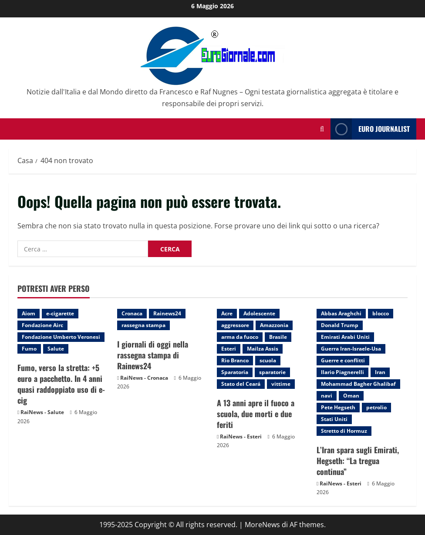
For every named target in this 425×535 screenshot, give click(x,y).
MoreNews (262, 524)
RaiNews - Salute (42, 412)
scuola (268, 360)
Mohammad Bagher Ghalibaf (358, 384)
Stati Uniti (334, 419)
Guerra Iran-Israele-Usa (351, 348)
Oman (351, 395)
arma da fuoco (239, 337)
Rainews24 (167, 313)
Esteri (228, 348)
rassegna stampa (143, 325)
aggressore (235, 325)
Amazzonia (274, 325)
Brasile (278, 337)
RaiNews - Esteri (241, 436)
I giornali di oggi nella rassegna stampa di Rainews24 (152, 354)
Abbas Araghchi (341, 313)
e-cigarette (60, 313)
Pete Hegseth (338, 407)
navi (326, 395)
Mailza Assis (262, 348)
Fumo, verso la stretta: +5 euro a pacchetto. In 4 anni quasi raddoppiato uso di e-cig (61, 384)
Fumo (29, 348)
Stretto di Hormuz (344, 431)
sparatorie (272, 372)
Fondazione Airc (42, 325)
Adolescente (259, 313)
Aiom (28, 313)
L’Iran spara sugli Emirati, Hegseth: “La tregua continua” (358, 460)
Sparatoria (234, 372)
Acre (227, 313)
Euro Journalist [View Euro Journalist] (370, 129)
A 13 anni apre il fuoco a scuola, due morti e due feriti (255, 413)
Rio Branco (235, 360)
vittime (280, 384)
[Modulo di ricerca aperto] (322, 128)
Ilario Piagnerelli (342, 372)
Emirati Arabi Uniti (345, 337)
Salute (55, 348)
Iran (380, 372)
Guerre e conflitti (343, 360)
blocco (380, 313)
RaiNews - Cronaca (144, 377)
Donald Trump (339, 325)
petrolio (376, 407)
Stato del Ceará (240, 384)
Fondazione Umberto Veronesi (61, 337)
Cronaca (131, 313)
